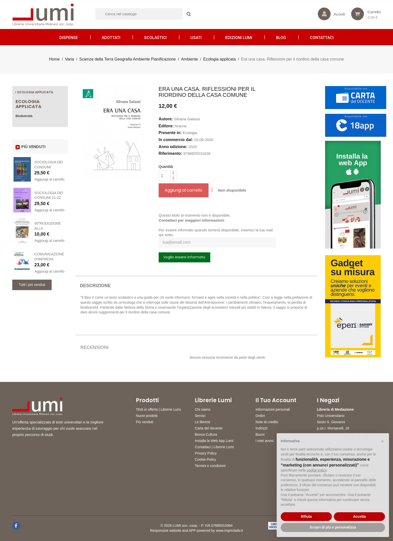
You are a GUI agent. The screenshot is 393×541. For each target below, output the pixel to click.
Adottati (111, 37)
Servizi (200, 416)
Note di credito (266, 422)
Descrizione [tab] (95, 285)
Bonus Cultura (206, 434)
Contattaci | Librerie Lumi (214, 447)
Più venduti (144, 422)
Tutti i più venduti (32, 285)
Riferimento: (170, 153)
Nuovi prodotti (146, 416)
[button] (382, 441)
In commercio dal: (176, 140)
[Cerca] (145, 14)
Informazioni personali (272, 409)
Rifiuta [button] (306, 516)
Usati (196, 37)
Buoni (259, 434)
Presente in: (170, 133)
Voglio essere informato (184, 257)
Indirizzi (261, 428)
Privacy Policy (206, 453)
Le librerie (202, 422)
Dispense (68, 37)
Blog (281, 37)
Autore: (166, 119)
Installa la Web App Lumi (214, 441)
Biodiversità (24, 116)
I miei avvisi (264, 441)
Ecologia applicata (28, 104)
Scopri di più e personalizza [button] (333, 527)
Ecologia (190, 133)
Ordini (260, 416)
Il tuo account (275, 400)
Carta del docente (209, 428)
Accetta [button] (359, 516)
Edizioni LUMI (238, 37)
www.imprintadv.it (229, 530)
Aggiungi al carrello (49, 179)
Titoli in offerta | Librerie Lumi (158, 409)
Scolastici (155, 37)
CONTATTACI (322, 37)
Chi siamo (202, 409)
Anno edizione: (173, 147)
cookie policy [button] (317, 470)
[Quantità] (165, 175)
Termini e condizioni (210, 466)
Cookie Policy (205, 459)
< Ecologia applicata (34, 92)
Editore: (166, 126)
